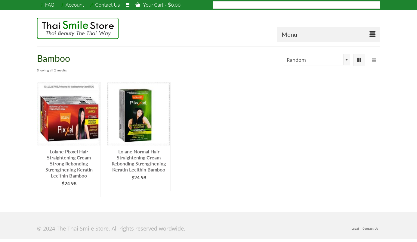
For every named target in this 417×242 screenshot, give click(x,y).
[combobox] (317, 59)
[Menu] (328, 34)
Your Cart (158, 5)
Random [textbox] (296, 60)
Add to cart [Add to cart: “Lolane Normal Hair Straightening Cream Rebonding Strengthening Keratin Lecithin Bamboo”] (139, 186)
